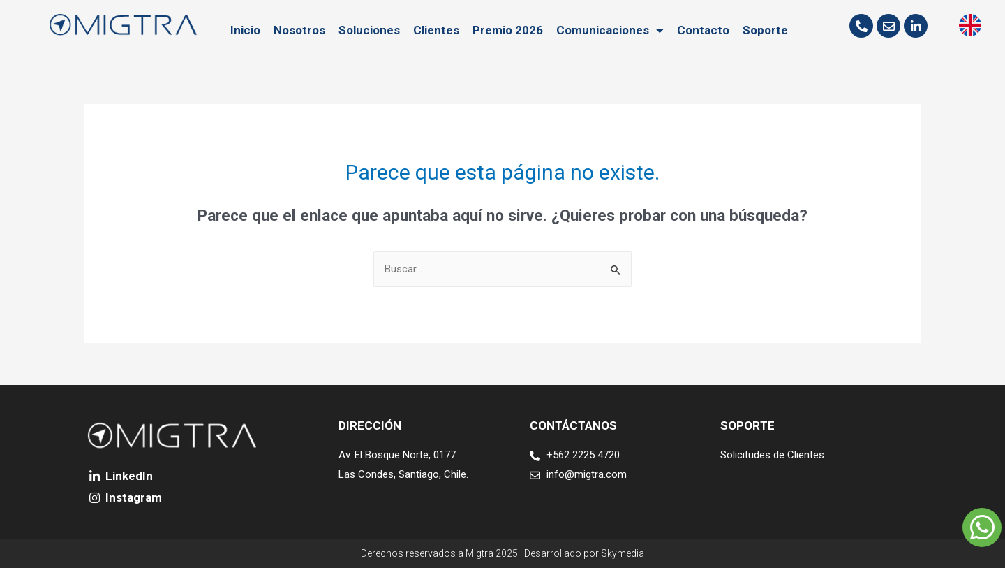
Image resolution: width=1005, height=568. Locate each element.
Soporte (765, 30)
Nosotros (299, 30)
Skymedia (622, 553)
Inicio (245, 30)
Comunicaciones (610, 30)
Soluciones (369, 30)
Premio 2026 (507, 30)
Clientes (436, 30)
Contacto (703, 30)
